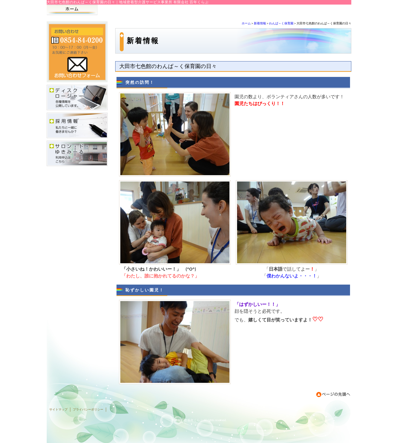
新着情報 (260, 23)
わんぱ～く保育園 (281, 23)
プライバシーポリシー (88, 409)
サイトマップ (58, 409)
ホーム (246, 23)
